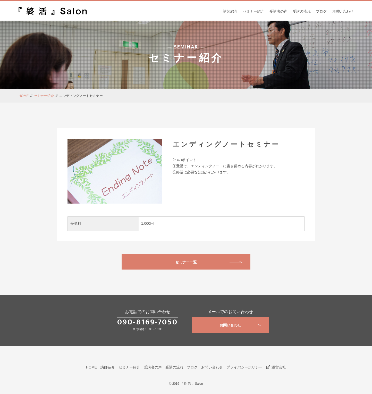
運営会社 (276, 367)
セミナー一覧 (208, 262)
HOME (24, 96)
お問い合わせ (342, 11)
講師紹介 (230, 11)
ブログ (321, 11)
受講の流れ (302, 11)
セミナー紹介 (253, 11)
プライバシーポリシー (244, 367)
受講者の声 (278, 11)
